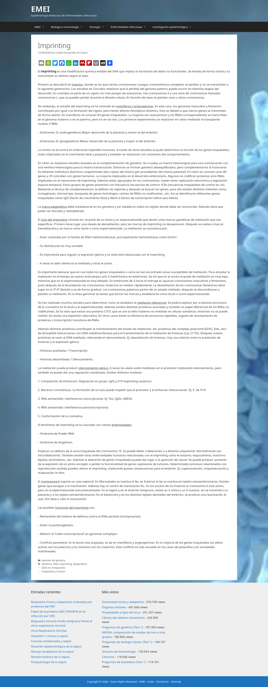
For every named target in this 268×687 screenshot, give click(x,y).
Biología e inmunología (68, 27)
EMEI (40, 9)
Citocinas (108, 657)
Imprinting (66, 564)
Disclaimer (162, 681)
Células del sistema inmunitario (123, 618)
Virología (98, 27)
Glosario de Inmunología (119, 651)
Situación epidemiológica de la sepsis (56, 646)
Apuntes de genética (53, 560)
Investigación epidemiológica (174, 27)
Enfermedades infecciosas (130, 27)
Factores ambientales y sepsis (51, 641)
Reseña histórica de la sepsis (50, 657)
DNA (55, 564)
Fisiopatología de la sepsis (49, 662)
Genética (47, 564)
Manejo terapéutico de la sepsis (52, 651)
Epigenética (80, 564)
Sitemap (176, 681)
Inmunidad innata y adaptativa (123, 602)
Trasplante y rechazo (53, 571)
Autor (151, 681)
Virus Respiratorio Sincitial (49, 631)
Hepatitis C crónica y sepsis (49, 636)
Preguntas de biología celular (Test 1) (127, 642)
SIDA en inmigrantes (53, 567)
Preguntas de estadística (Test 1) (124, 662)
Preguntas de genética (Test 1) (122, 627)
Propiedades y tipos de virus (121, 612)
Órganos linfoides (114, 607)
